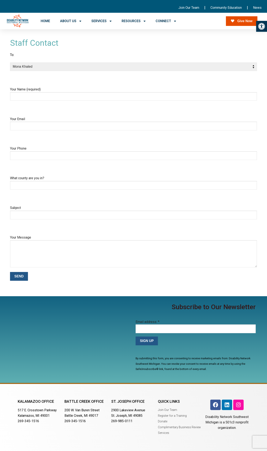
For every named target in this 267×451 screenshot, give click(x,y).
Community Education (226, 8)
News (257, 8)
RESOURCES (134, 21)
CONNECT (166, 21)
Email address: (147, 322)
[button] (261, 26)
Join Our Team (188, 8)
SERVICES (101, 21)
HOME (45, 21)
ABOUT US (70, 21)
